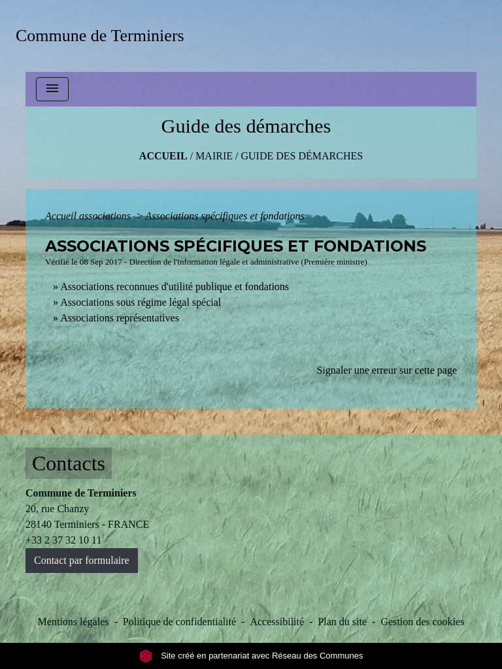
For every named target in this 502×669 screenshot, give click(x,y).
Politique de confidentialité (179, 621)
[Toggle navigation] (52, 89)
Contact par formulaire (81, 560)
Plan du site (342, 621)
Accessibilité (277, 621)
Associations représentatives (119, 317)
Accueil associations (89, 215)
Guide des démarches (302, 155)
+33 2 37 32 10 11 (63, 540)
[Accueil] (104, 35)
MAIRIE (214, 155)
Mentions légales (73, 621)
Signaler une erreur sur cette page (386, 370)
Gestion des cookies (422, 621)
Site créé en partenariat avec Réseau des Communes (251, 656)
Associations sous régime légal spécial (140, 302)
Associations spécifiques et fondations (225, 215)
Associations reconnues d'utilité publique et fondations (174, 286)
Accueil (163, 155)
